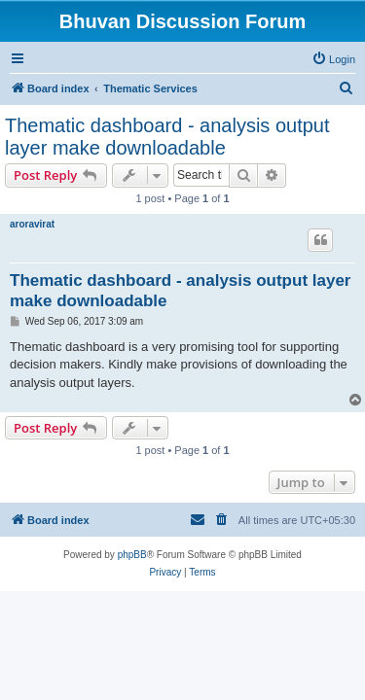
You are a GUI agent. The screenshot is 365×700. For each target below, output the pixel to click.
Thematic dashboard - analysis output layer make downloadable (167, 136)
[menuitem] (333, 59)
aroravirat (32, 224)
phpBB (132, 554)
